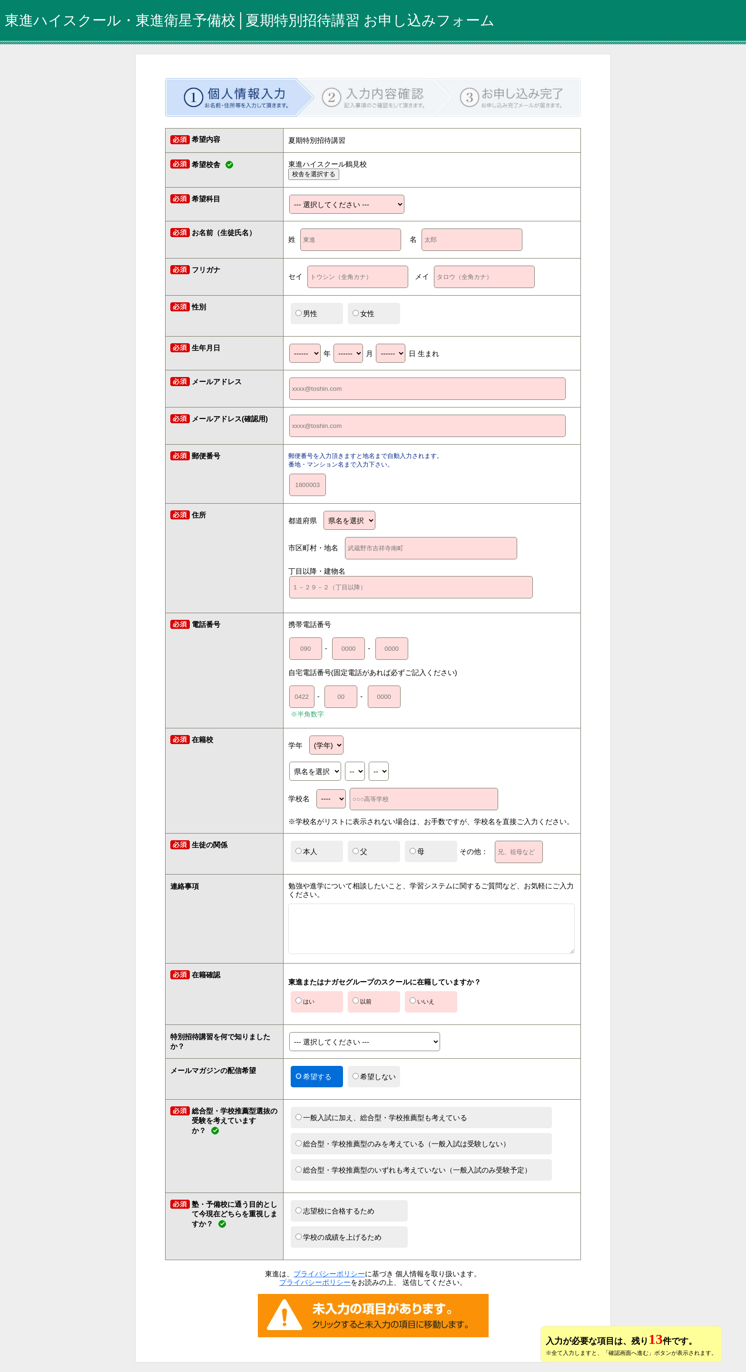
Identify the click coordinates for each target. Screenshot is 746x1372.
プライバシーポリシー (329, 1274)
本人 (306, 851)
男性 (306, 313)
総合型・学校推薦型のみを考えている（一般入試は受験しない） (402, 1144)
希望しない (374, 1077)
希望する (313, 1077)
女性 (363, 313)
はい (304, 1001)
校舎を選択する (313, 174)
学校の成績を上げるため (338, 1237)
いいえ (422, 1001)
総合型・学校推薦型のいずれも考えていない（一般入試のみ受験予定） (413, 1170)
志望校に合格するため (334, 1211)
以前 (362, 1001)
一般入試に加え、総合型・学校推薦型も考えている (381, 1118)
